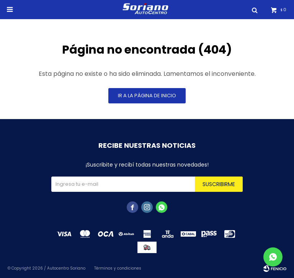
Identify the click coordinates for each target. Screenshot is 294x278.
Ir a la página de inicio (147, 95)
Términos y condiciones (117, 268)
